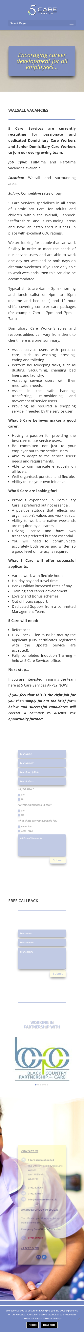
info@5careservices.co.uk (42, 1201)
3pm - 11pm (29, 825)
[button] (35, 1084)
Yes (26, 797)
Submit (54, 847)
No (26, 801)
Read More (49, 1325)
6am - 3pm (29, 822)
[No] (79, 1319)
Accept (32, 1325)
